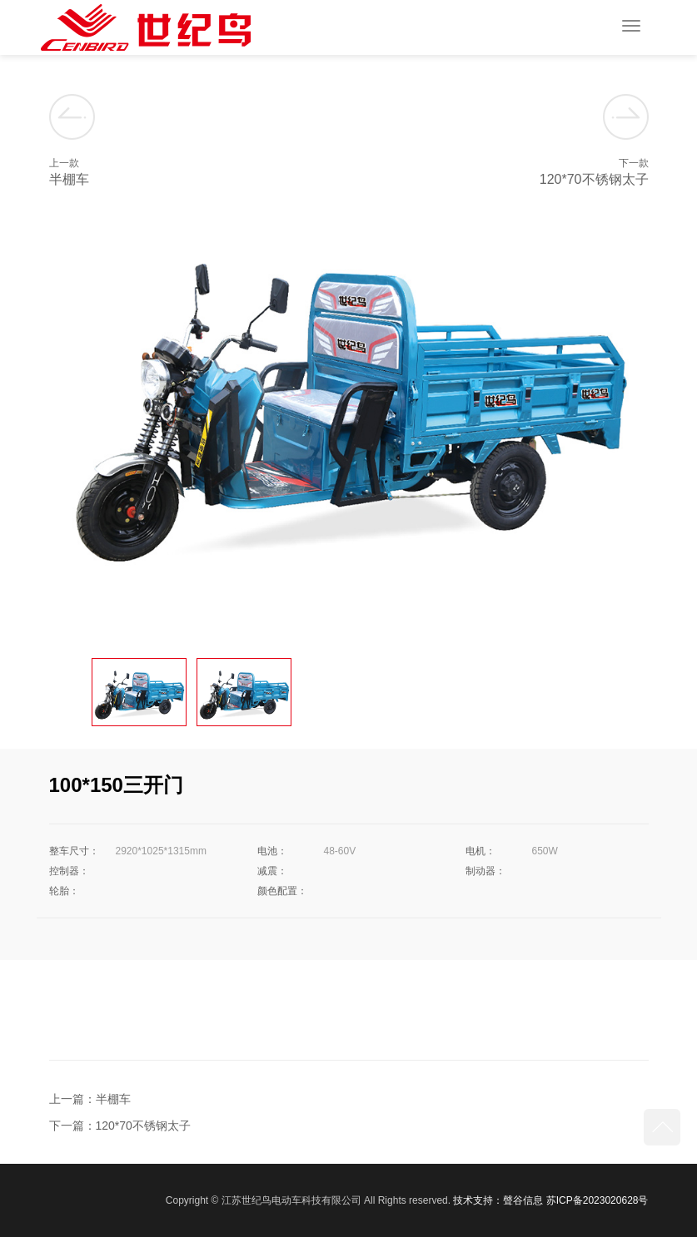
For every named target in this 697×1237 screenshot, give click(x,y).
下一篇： (72, 1125)
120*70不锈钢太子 (143, 1125)
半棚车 (113, 1099)
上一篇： (72, 1099)
